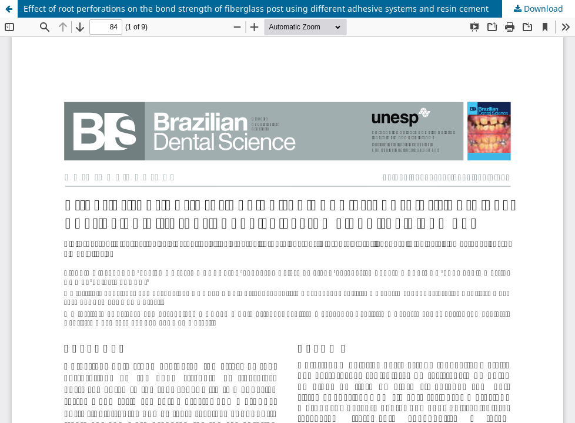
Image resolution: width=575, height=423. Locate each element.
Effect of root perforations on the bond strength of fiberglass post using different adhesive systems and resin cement (256, 8)
